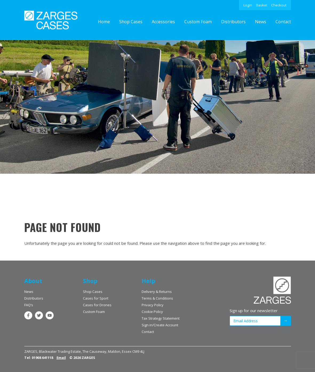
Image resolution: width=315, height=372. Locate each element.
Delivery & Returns (157, 291)
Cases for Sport (95, 298)
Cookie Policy (152, 311)
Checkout (278, 5)
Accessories (163, 22)
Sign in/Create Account (160, 325)
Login (248, 5)
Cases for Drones (97, 305)
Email (61, 357)
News (260, 22)
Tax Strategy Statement (161, 318)
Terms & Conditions (157, 298)
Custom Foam (198, 22)
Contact (283, 22)
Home (104, 22)
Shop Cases (130, 22)
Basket (261, 5)
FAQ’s (28, 305)
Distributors (233, 22)
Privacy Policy (153, 305)
